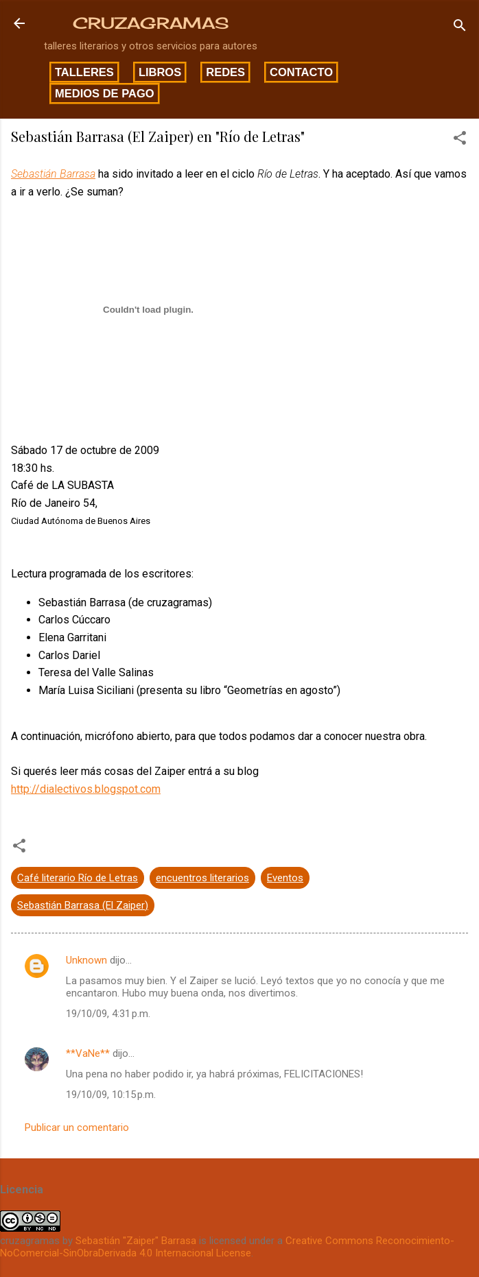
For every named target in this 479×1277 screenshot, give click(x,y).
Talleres (84, 72)
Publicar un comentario (77, 1127)
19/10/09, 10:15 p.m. (111, 1094)
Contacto (301, 72)
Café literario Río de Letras (77, 878)
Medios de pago (104, 93)
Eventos (285, 878)
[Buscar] (460, 28)
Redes (225, 72)
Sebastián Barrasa (53, 173)
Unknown (86, 960)
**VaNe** (88, 1053)
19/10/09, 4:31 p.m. (108, 1013)
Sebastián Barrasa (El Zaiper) (82, 905)
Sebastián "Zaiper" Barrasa (135, 1240)
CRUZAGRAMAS (151, 23)
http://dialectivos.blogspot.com (86, 789)
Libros (160, 72)
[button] (460, 140)
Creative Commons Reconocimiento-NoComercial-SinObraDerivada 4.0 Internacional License (227, 1246)
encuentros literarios (202, 878)
